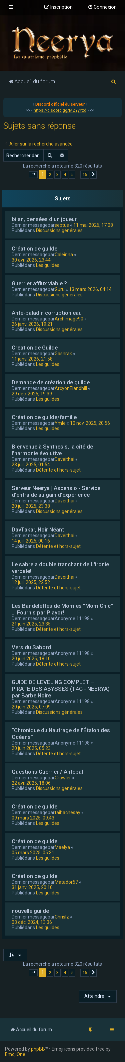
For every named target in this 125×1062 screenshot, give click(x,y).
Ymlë (60, 423)
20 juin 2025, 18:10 (31, 658)
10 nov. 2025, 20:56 (90, 423)
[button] (33, 174)
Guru (60, 289)
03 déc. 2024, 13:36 (32, 922)
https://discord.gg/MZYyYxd (60, 110)
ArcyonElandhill (71, 388)
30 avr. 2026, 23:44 (31, 260)
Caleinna (64, 254)
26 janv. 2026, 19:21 (32, 324)
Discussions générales (59, 230)
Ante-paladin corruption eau (47, 312)
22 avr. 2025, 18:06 (31, 783)
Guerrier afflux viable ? (39, 283)
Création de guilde (34, 248)
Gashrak (63, 353)
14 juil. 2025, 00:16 (31, 541)
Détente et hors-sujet (58, 470)
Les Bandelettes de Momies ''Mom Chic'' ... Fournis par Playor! (62, 609)
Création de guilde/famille (44, 417)
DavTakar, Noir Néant (38, 529)
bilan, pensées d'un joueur (44, 219)
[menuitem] (102, 7)
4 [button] (65, 174)
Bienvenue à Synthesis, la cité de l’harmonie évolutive (52, 450)
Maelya (62, 847)
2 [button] (50, 174)
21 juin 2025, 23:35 (31, 623)
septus (62, 225)
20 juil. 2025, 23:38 (31, 506)
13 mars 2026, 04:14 (90, 289)
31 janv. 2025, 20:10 (32, 887)
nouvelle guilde (30, 910)
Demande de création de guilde (51, 382)
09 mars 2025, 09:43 (33, 817)
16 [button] (84, 174)
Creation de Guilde (35, 347)
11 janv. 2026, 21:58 (32, 359)
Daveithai (64, 459)
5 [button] (72, 174)
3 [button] (57, 174)
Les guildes (47, 265)
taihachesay (67, 812)
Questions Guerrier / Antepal (47, 771)
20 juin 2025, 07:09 (31, 706)
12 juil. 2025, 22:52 (31, 582)
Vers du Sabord (31, 647)
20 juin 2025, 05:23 (31, 748)
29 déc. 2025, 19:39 (32, 393)
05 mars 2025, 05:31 (33, 852)
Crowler (63, 777)
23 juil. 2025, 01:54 (31, 464)
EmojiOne (15, 1054)
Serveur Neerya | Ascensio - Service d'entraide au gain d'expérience (56, 491)
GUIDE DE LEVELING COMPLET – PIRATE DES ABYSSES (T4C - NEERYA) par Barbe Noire (61, 689)
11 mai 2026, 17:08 (93, 225)
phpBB (38, 1049)
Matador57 (66, 882)
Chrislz (62, 917)
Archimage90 (69, 318)
